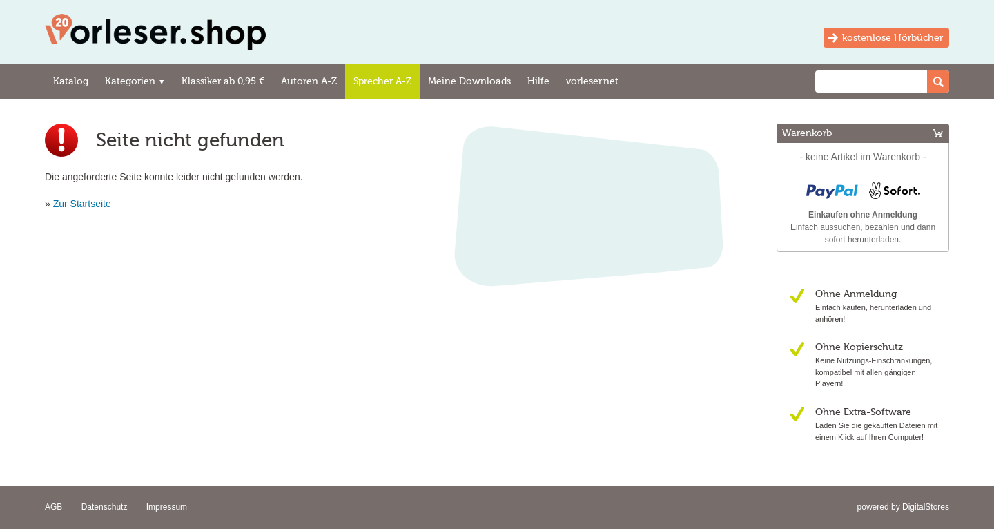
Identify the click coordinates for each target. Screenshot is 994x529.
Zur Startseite (82, 203)
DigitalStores (925, 507)
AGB (53, 507)
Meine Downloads (469, 81)
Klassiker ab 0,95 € (223, 81)
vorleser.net (592, 81)
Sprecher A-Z (382, 81)
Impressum (166, 507)
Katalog (70, 81)
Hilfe (538, 81)
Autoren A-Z (309, 81)
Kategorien (135, 81)
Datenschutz (104, 507)
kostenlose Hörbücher (892, 37)
